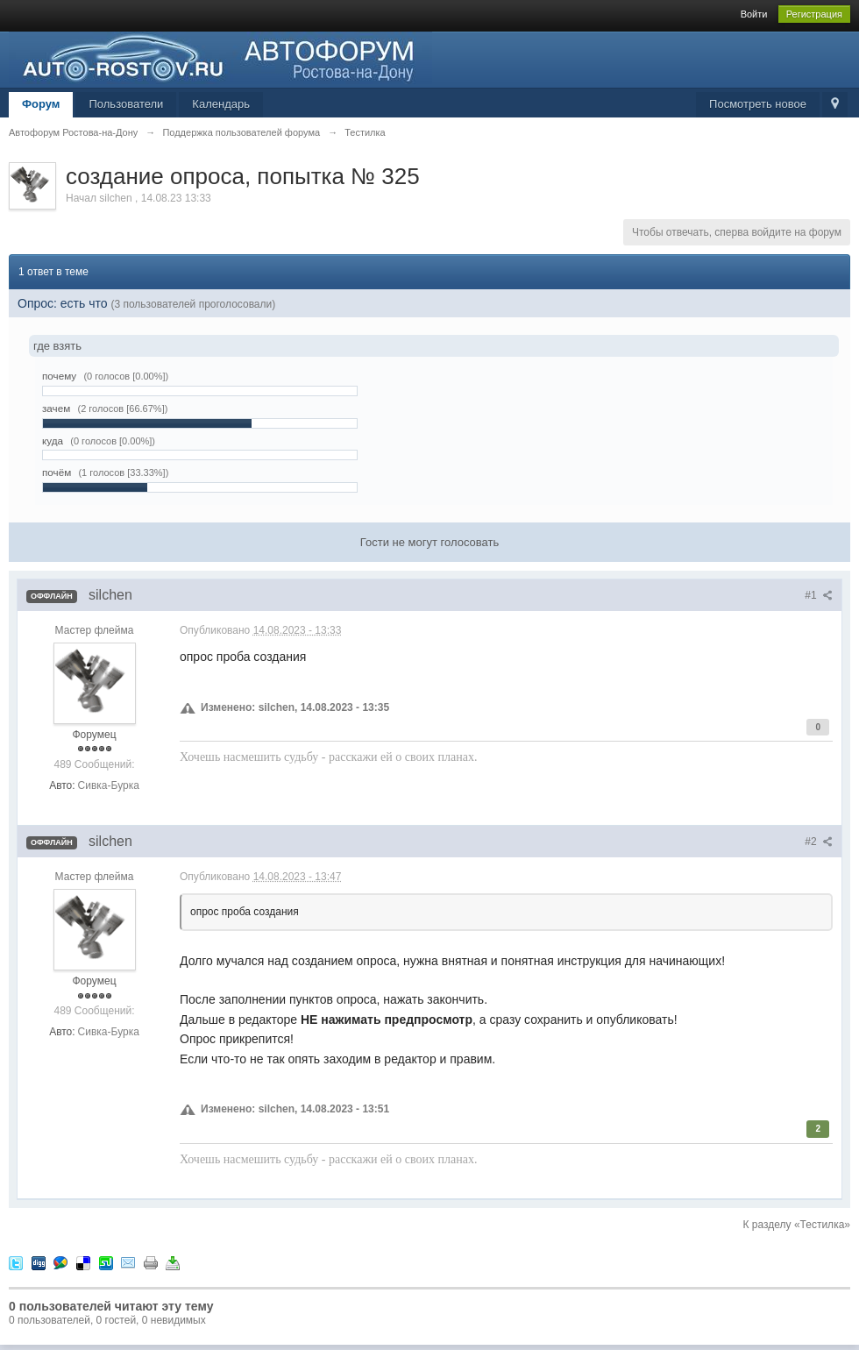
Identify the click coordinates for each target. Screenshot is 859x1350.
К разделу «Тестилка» (796, 1225)
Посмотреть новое (757, 103)
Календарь (221, 103)
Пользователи (126, 103)
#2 (819, 841)
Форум (41, 103)
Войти (754, 14)
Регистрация (814, 14)
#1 (819, 595)
